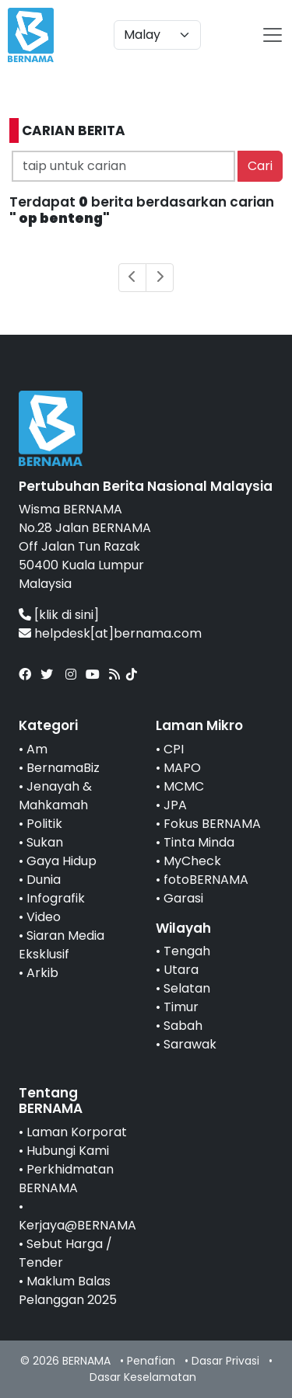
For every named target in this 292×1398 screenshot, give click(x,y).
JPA (175, 805)
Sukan (44, 842)
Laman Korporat (76, 1132)
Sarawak (190, 1044)
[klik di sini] (66, 615)
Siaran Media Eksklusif (61, 945)
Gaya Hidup (61, 861)
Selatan (187, 988)
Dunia (43, 880)
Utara (181, 970)
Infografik (55, 898)
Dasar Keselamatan (143, 1377)
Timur (181, 1007)
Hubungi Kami (67, 1151)
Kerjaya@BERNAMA (77, 1225)
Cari (260, 166)
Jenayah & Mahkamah (55, 795)
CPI (174, 749)
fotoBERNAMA (206, 880)
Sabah (183, 1026)
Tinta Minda (199, 842)
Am (36, 749)
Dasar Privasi (225, 1360)
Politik (44, 824)
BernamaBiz (63, 768)
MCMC (184, 786)
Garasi (183, 898)
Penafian (151, 1360)
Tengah (187, 951)
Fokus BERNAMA (212, 824)
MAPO (182, 768)
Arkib (42, 973)
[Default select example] (157, 35)
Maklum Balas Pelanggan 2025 (68, 1290)
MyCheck (192, 861)
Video (43, 917)
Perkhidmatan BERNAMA (66, 1178)
